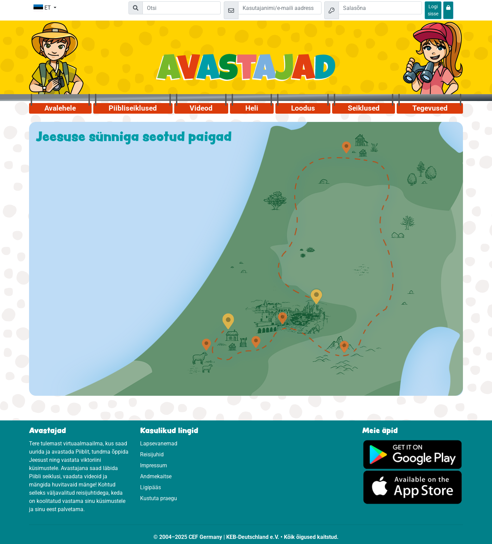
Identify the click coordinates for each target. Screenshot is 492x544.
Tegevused (430, 108)
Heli (251, 108)
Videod (201, 108)
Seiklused (364, 108)
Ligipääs (150, 487)
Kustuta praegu (158, 498)
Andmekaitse (156, 476)
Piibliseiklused (133, 108)
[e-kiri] (280, 7)
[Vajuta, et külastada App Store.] (412, 487)
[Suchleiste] (181, 7)
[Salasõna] (380, 7)
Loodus (303, 108)
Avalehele (60, 108)
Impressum (153, 465)
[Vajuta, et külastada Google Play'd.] (412, 454)
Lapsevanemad (158, 443)
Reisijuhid (152, 454)
